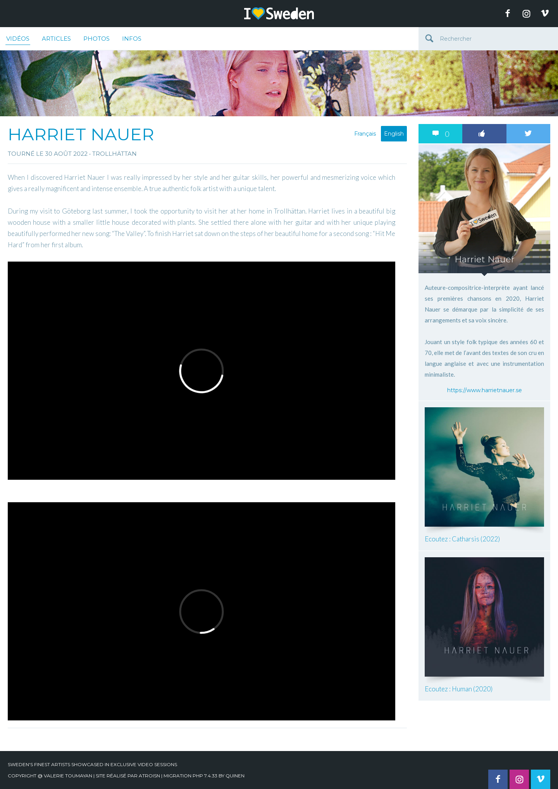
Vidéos (17, 40)
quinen (235, 776)
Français (365, 133)
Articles (56, 38)
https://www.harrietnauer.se (484, 390)
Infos (131, 38)
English (394, 133)
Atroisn (149, 776)
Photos (96, 38)
